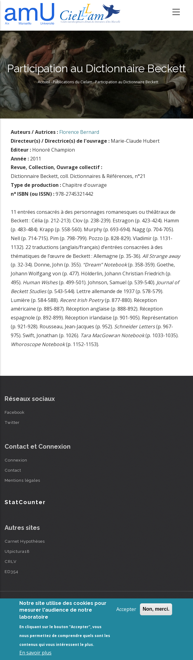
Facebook (15, 412)
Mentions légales (22, 480)
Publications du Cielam (72, 82)
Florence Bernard (79, 132)
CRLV (11, 561)
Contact (13, 470)
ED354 (11, 571)
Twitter (12, 422)
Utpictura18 (17, 551)
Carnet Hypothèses (25, 541)
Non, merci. (156, 609)
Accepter (126, 609)
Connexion (16, 460)
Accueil (44, 82)
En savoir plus (35, 652)
